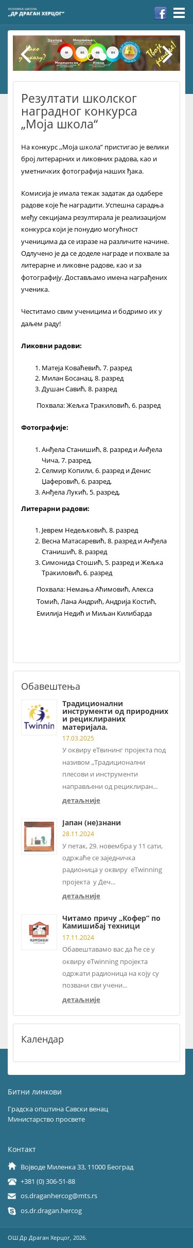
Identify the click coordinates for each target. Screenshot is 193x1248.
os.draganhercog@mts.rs (59, 1195)
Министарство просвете (46, 1119)
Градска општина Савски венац (58, 1108)
